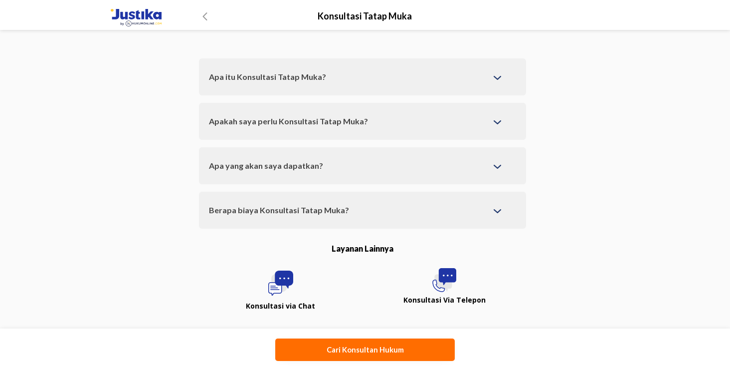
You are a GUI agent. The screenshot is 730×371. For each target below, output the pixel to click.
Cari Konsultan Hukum (365, 349)
